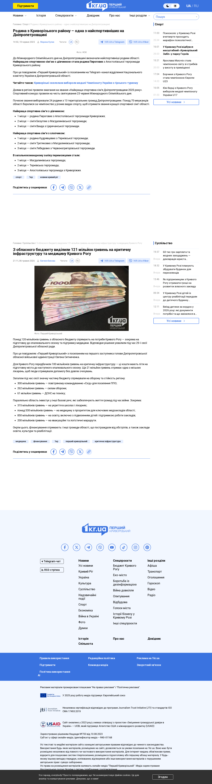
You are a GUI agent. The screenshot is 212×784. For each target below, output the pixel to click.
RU (196, 6)
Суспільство (86, 589)
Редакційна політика (101, 658)
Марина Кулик (47, 42)
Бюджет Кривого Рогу (124, 567)
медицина (21, 441)
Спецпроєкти (64, 15)
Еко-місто (120, 575)
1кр (31, 177)
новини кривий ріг (49, 177)
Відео (151, 589)
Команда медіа (98, 664)
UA (188, 6)
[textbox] (174, 17)
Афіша (152, 565)
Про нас (114, 15)
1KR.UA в (114, 42)
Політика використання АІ (54, 673)
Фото (81, 622)
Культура (84, 583)
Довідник (93, 15)
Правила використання (54, 658)
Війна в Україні (88, 616)
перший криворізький (76, 441)
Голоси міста (122, 608)
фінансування (40, 441)
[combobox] (174, 17)
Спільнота (85, 643)
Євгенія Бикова (47, 261)
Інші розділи (138, 15)
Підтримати (25, 6)
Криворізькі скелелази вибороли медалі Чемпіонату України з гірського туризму (86, 82)
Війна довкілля (123, 590)
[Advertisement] (81, 217)
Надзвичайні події (87, 596)
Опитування (121, 596)
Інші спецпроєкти (125, 623)
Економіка (85, 610)
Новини (18, 15)
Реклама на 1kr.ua (148, 658)
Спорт (82, 604)
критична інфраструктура (108, 441)
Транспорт (155, 571)
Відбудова (120, 602)
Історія (41, 15)
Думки (83, 628)
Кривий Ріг (85, 571)
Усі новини (174, 102)
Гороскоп (154, 583)
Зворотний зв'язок (149, 664)
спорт (19, 177)
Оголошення (156, 577)
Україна (83, 577)
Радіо (151, 595)
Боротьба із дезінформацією (125, 582)
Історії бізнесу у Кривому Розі (124, 615)
